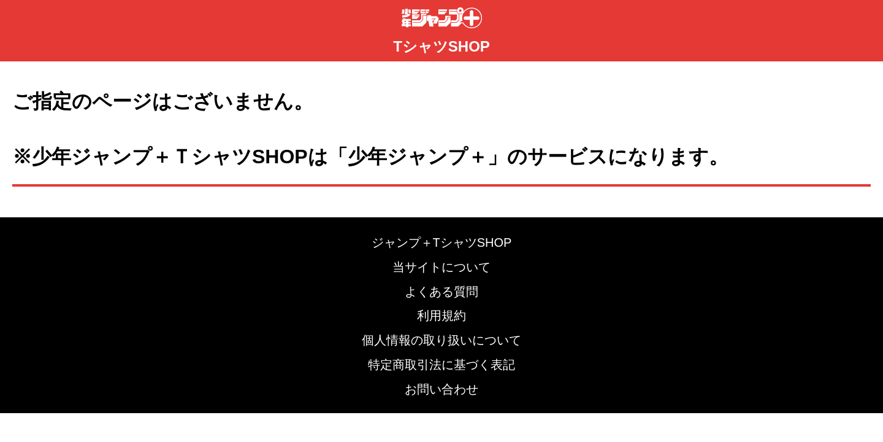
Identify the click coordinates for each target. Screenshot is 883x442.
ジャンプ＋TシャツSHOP (442, 242)
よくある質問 (441, 291)
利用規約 (441, 315)
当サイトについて (441, 267)
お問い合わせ (441, 389)
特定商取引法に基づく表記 (441, 364)
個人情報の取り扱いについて (441, 340)
